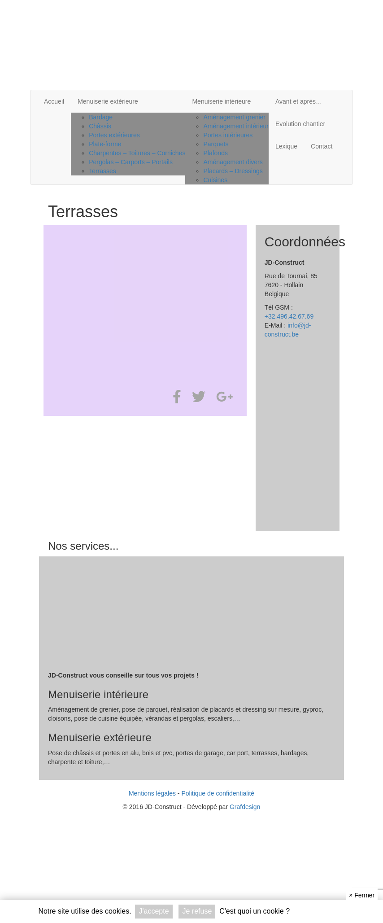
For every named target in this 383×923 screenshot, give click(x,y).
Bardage (101, 117)
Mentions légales (152, 793)
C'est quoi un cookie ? (254, 911)
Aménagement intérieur (236, 126)
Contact (321, 146)
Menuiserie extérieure (108, 101)
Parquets (215, 144)
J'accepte (154, 911)
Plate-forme (105, 144)
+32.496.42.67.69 (289, 316)
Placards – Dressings (232, 171)
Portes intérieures (227, 135)
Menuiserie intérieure (221, 101)
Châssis (100, 126)
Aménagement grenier (234, 117)
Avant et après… (298, 101)
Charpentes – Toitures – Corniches (137, 153)
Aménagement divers (232, 162)
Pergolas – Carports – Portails (131, 162)
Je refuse (197, 911)
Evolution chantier (300, 123)
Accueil (54, 101)
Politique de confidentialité (217, 793)
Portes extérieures (114, 135)
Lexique (286, 146)
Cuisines (215, 180)
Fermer (361, 895)
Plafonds (215, 153)
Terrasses (102, 171)
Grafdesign (245, 806)
